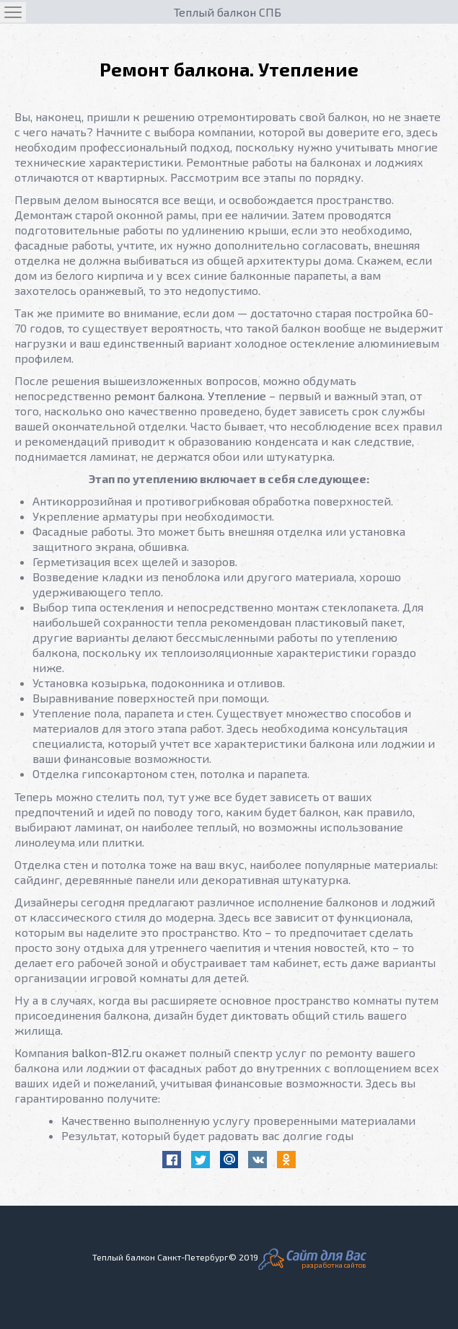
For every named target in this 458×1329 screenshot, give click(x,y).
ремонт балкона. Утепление (190, 395)
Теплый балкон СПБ (227, 12)
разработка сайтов (333, 1264)
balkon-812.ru (106, 1052)
